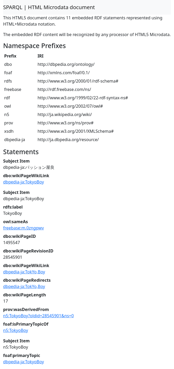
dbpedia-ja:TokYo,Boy (24, 272)
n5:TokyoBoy (15, 330)
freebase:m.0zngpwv (23, 228)
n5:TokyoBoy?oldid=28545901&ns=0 (38, 316)
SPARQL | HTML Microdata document (49, 7)
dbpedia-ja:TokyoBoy (23, 182)
